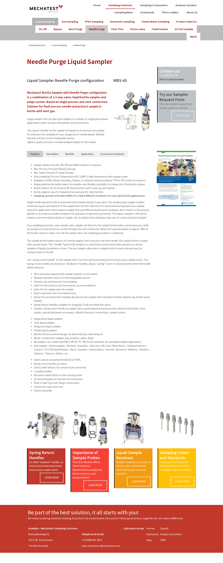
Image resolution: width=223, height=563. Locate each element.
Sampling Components (154, 5)
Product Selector (186, 21)
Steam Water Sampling (155, 21)
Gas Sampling (70, 21)
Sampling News (123, 12)
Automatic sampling (122, 21)
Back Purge (75, 29)
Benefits (69, 153)
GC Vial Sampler (184, 29)
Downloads (147, 12)
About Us (191, 12)
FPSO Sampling (94, 21)
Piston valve (137, 29)
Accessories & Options (112, 153)
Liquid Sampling (45, 21)
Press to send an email (171, 79)
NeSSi (193, 36)
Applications (87, 153)
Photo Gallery (170, 12)
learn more (52, 477)
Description (52, 153)
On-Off (43, 29)
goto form (183, 115)
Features (35, 153)
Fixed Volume (160, 29)
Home (97, 5)
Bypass (58, 29)
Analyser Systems (186, 5)
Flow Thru (117, 29)
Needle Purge (96, 29)
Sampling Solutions (120, 5)
